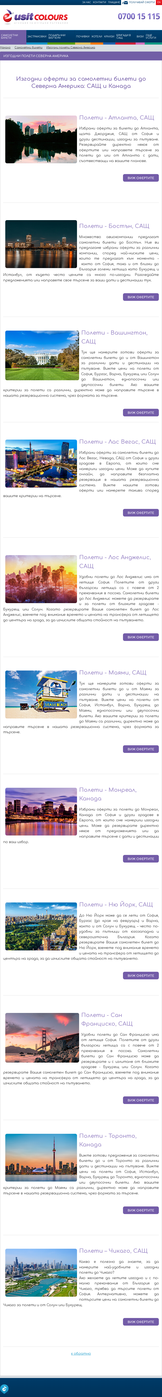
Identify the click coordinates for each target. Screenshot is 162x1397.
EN (159, 2)
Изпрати (145, 56)
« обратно (81, 1354)
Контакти (99, 2)
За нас (86, 2)
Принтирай (152, 56)
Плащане (114, 2)
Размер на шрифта (158, 56)
